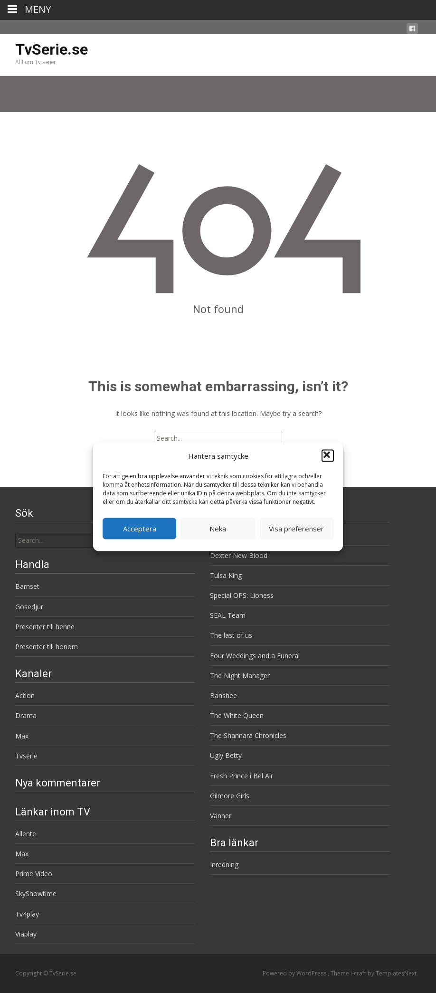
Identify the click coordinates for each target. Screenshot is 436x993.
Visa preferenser (296, 528)
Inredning (224, 864)
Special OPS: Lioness (242, 595)
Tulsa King (226, 575)
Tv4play (27, 913)
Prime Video (33, 873)
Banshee (223, 695)
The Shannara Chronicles (248, 735)
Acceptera (139, 528)
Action (25, 695)
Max (21, 735)
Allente (25, 833)
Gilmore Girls (229, 795)
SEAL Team (228, 615)
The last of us (231, 635)
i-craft (359, 973)
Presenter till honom (46, 646)
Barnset (27, 586)
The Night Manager (240, 675)
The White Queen (237, 715)
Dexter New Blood (238, 555)
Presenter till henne (45, 626)
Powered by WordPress (295, 973)
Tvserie (26, 755)
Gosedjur (29, 606)
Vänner (220, 815)
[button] (327, 456)
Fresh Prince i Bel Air (241, 775)
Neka (217, 528)
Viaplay (26, 933)
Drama (26, 715)
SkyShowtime (36, 893)
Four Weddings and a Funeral (255, 655)
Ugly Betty (226, 755)
